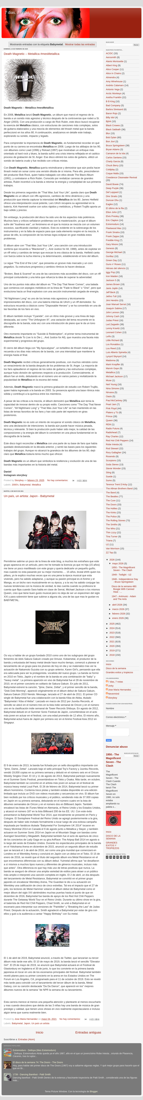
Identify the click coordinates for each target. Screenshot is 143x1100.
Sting (108, 472)
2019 (112, 650)
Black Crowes (113, 125)
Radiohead (111, 432)
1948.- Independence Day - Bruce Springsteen (125, 580)
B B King (110, 101)
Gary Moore (112, 244)
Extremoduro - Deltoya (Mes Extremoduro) (34, 1050)
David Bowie (112, 184)
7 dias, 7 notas (17, 12)
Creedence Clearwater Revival (121, 177)
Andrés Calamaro (115, 85)
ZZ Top (109, 552)
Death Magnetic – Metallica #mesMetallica (31, 53)
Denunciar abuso (117, 746)
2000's (15, 484)
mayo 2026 (118, 563)
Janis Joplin (112, 288)
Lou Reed (111, 348)
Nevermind (113, 693)
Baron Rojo (111, 113)
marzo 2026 (118, 609)
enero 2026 (118, 618)
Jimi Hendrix (112, 300)
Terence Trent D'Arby (116, 484)
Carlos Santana (114, 157)
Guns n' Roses (113, 264)
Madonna (110, 360)
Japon (27, 1023)
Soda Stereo (112, 464)
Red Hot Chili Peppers (117, 440)
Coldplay (110, 169)
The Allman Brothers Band (119, 488)
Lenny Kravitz (113, 328)
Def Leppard (112, 192)
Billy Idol (110, 117)
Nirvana (110, 392)
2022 (112, 637)
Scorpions (111, 460)
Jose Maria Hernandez (119, 689)
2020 (112, 646)
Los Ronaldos (113, 344)
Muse (109, 380)
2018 (112, 655)
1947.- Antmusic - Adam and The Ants (124, 597)
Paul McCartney (114, 400)
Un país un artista (40, 1023)
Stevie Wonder (113, 468)
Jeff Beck (110, 292)
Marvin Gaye (112, 368)
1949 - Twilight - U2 (121, 574)
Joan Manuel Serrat (116, 304)
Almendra (111, 77)
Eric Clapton (112, 220)
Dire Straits (111, 196)
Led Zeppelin (112, 324)
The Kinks (111, 512)
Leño (108, 336)
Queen (109, 420)
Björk (108, 121)
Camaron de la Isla (115, 153)
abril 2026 (117, 604)
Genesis (110, 248)
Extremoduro (112, 224)
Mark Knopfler (113, 364)
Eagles (109, 204)
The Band (111, 492)
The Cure (110, 500)
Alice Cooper (112, 69)
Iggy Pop (110, 272)
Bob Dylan (111, 137)
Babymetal (25, 484)
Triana (109, 540)
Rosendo (110, 456)
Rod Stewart (112, 448)
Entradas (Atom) (26, 1039)
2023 (112, 632)
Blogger (93, 1091)
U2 (107, 544)
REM (108, 424)
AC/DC (109, 53)
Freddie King (112, 240)
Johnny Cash (112, 316)
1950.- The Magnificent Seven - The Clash (123, 569)
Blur (108, 133)
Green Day (111, 260)
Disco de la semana (116, 668)
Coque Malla (112, 173)
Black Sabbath (113, 129)
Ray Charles (112, 436)
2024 (112, 628)
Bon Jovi (110, 141)
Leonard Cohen (114, 332)
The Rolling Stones (115, 520)
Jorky (111, 685)
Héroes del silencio (115, 268)
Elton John (111, 212)
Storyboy (112, 697)
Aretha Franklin (113, 97)
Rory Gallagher (113, 452)
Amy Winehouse (114, 81)
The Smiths (111, 524)
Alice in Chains (113, 73)
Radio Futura (112, 428)
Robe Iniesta (112, 444)
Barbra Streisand (114, 109)
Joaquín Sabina (114, 308)
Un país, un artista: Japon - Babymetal (29, 496)
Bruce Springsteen (115, 145)
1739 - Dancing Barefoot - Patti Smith (32, 1074)
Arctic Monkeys (113, 93)
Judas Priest (112, 320)
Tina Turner (112, 536)
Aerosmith (111, 57)
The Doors (111, 504)
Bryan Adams (112, 149)
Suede (109, 476)
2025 (112, 623)
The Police (111, 516)
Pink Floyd (111, 408)
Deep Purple (112, 188)
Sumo (109, 480)
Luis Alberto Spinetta (116, 352)
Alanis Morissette (114, 61)
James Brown (113, 284)
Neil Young (111, 384)
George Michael (114, 252)
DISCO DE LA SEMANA (113, 837)
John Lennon (112, 312)
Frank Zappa (112, 236)
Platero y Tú (112, 412)
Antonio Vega (112, 89)
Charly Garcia (113, 161)
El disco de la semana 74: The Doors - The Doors (38, 1062)
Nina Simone (112, 388)
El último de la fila (115, 208)
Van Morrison (112, 548)
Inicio (39, 1032)
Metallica (36, 484)
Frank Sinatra (113, 232)
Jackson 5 (111, 280)
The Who (110, 528)
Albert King (111, 65)
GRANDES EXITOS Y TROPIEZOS (112, 845)
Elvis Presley (112, 216)
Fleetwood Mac (113, 228)
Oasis (109, 396)
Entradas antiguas (88, 1032)
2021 (112, 641)
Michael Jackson (114, 376)
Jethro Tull (111, 296)
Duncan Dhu (112, 200)
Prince (109, 416)
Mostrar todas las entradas (80, 44)
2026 (112, 559)
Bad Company (113, 105)
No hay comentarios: (58, 480)
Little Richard (112, 340)
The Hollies (111, 508)
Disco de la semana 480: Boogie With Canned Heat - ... (124, 589)
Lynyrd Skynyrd (114, 356)
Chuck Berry (112, 165)
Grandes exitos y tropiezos (119, 672)
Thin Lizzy (111, 532)
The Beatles (112, 496)
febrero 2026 (119, 613)
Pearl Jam (111, 404)
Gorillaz (110, 256)
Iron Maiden (112, 276)
